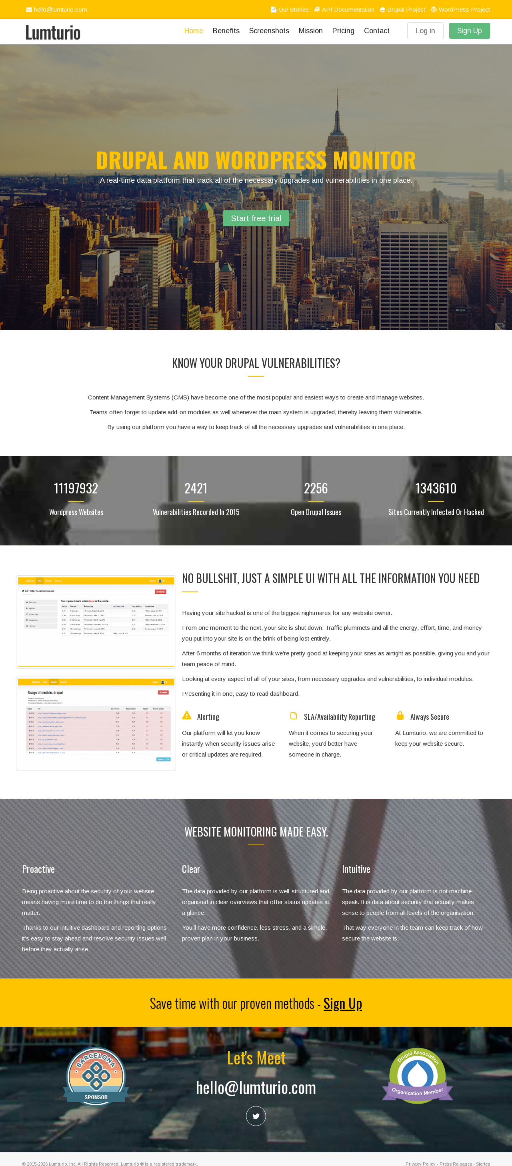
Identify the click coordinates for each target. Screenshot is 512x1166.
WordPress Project (459, 9)
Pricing (343, 31)
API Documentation (343, 9)
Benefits (226, 31)
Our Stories (289, 9)
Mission (311, 31)
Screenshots (269, 31)
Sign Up (469, 31)
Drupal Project (401, 9)
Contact (377, 31)
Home (193, 31)
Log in (425, 31)
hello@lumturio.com (55, 9)
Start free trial (256, 218)
